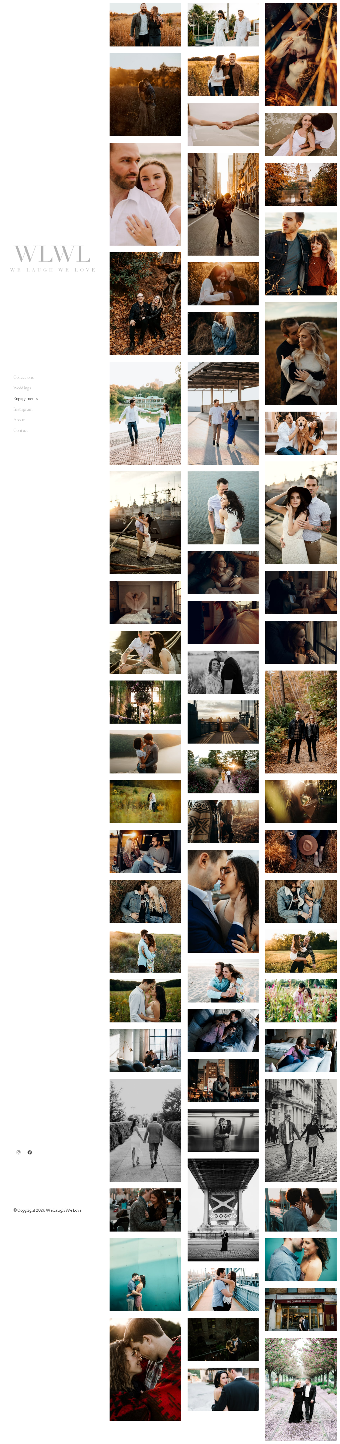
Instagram (23, 409)
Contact (20, 430)
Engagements (26, 398)
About (19, 420)
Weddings (22, 388)
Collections (23, 377)
